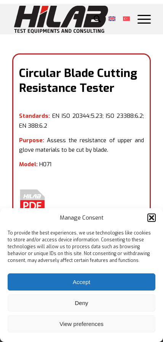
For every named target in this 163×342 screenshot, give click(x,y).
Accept (81, 282)
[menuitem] (93, 19)
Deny (81, 303)
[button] (151, 218)
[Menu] (140, 19)
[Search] (93, 19)
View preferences (81, 324)
